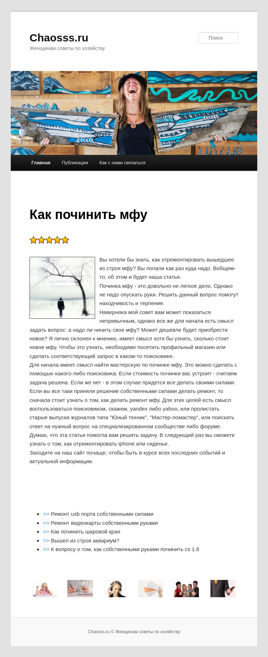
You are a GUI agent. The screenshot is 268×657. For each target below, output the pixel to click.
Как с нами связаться (122, 162)
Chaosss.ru (59, 38)
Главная (40, 162)
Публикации (75, 162)
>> (47, 514)
